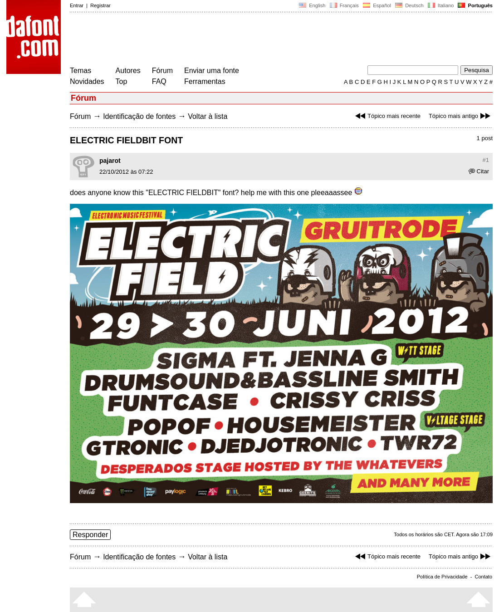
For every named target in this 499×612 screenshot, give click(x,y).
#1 (486, 160)
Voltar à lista (207, 116)
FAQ (159, 81)
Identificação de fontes (139, 116)
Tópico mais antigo (461, 116)
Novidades (87, 81)
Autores (128, 70)
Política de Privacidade (442, 576)
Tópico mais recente (387, 116)
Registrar (100, 5)
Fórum (162, 70)
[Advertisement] (235, 40)
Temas (80, 70)
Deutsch (409, 5)
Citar (479, 171)
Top (121, 81)
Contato (483, 576)
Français (344, 5)
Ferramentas (204, 81)
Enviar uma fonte (211, 70)
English (312, 5)
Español (377, 5)
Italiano (440, 5)
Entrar (76, 5)
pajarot (110, 160)
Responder (90, 535)
